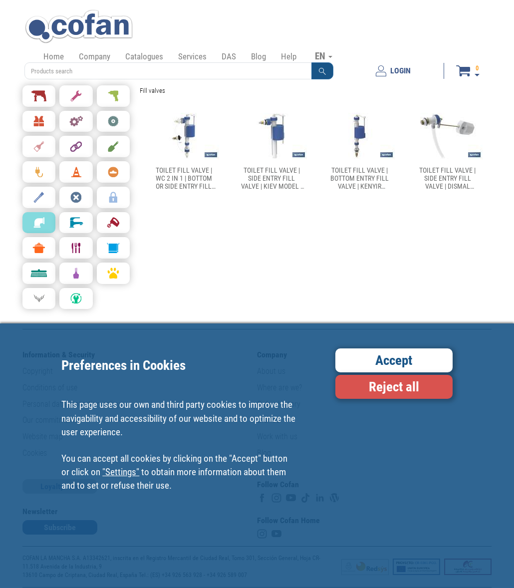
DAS (229, 56)
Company (94, 56)
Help (288, 56)
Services (192, 56)
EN (323, 55)
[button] (322, 70)
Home (53, 56)
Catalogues (144, 56)
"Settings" (120, 472)
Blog (258, 56)
